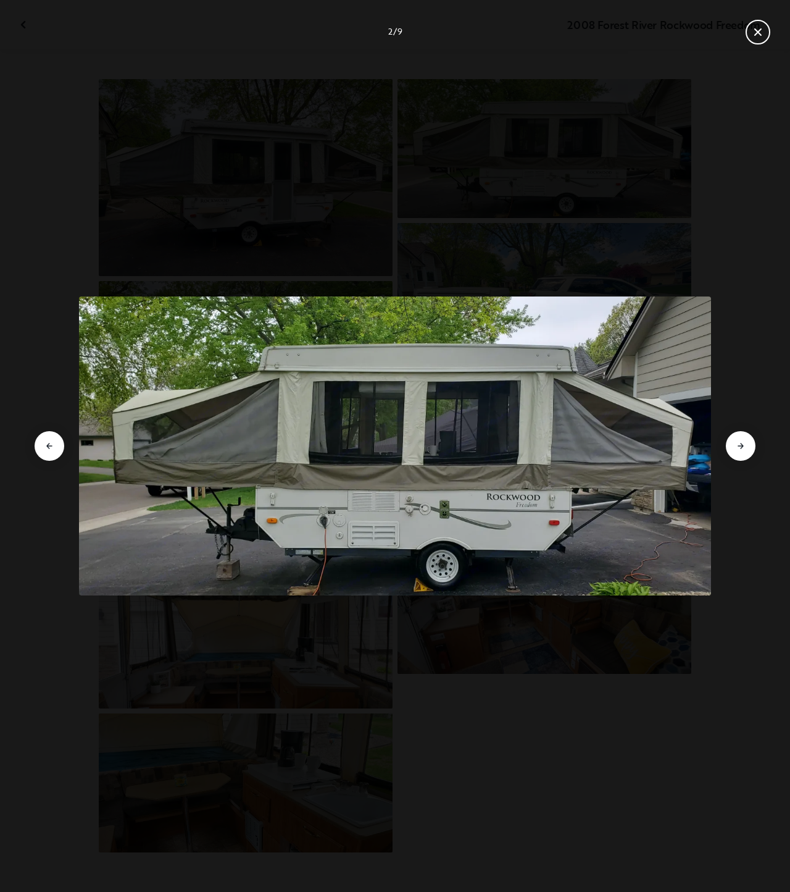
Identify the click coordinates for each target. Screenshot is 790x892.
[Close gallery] (758, 32)
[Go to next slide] (740, 446)
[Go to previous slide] (49, 446)
